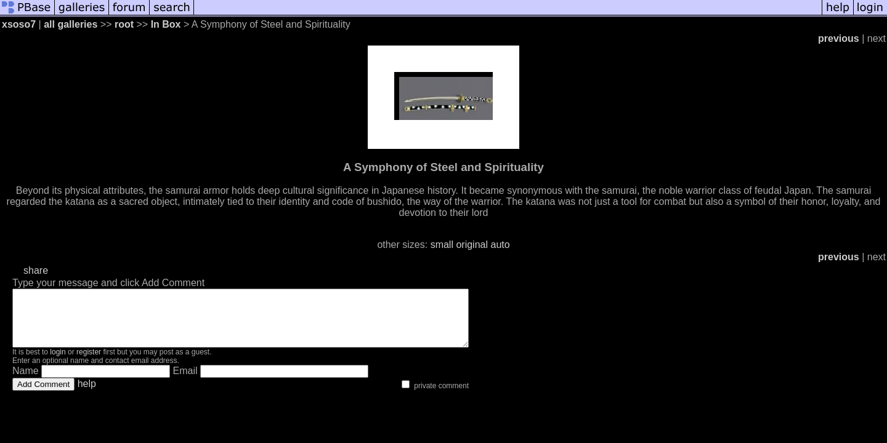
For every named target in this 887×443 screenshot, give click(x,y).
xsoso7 (19, 24)
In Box (166, 24)
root (124, 24)
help (87, 394)
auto (499, 244)
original (472, 244)
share (35, 270)
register (88, 363)
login (57, 363)
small (442, 244)
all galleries (70, 24)
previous (838, 38)
